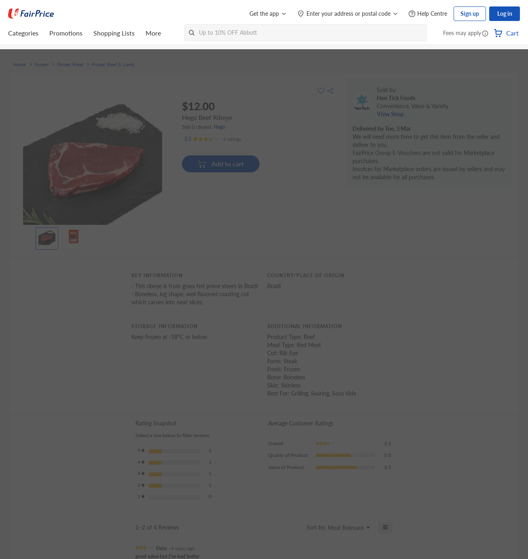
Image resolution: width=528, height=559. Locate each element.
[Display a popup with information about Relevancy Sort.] (295, 527)
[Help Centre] (427, 14)
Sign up (469, 13)
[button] (485, 34)
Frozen (41, 64)
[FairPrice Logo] (31, 13)
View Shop (390, 114)
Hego (219, 127)
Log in (504, 13)
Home (19, 64)
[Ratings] (212, 139)
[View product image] (47, 236)
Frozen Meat (70, 64)
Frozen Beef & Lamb (113, 64)
